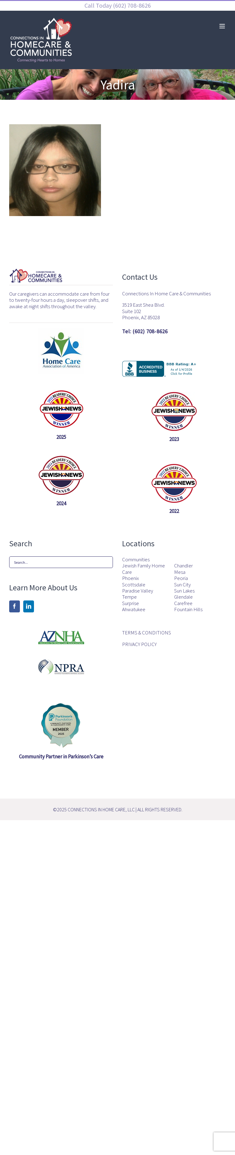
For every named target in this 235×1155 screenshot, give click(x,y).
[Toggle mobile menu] (222, 26)
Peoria (181, 578)
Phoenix (130, 578)
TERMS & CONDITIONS (146, 632)
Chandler (183, 566)
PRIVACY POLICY (139, 644)
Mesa (179, 572)
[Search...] (61, 562)
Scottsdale (133, 584)
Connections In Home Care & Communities (166, 293)
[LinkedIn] (28, 606)
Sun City (182, 584)
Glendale (183, 597)
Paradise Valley (137, 591)
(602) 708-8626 (131, 5)
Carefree (183, 603)
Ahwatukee (133, 609)
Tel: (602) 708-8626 (145, 331)
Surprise (130, 603)
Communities (136, 559)
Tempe (129, 597)
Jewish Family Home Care (143, 569)
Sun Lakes (184, 591)
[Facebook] (14, 606)
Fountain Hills (188, 609)
